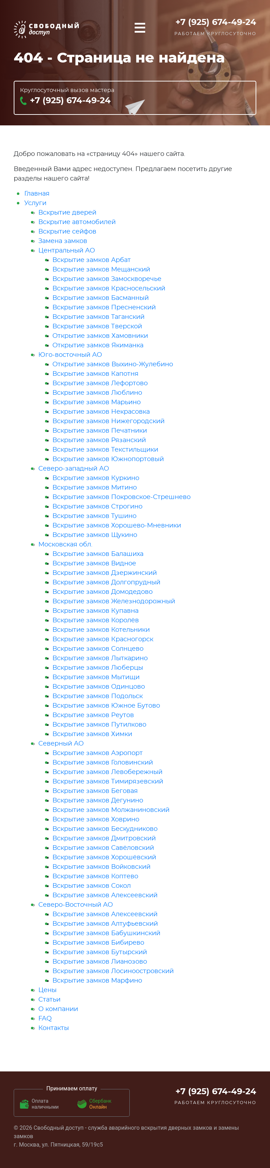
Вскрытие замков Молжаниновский (110, 810)
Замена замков (62, 241)
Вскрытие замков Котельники (101, 630)
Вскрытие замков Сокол (91, 886)
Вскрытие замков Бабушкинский (106, 933)
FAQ (45, 1019)
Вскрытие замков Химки (92, 734)
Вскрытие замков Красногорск (102, 639)
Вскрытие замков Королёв (95, 620)
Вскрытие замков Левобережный (107, 772)
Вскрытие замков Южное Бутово (106, 706)
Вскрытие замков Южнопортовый (108, 459)
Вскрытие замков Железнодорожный (113, 601)
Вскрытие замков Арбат (91, 260)
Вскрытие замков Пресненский (104, 307)
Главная (37, 194)
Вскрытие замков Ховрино (95, 819)
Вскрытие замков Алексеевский (105, 895)
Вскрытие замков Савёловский (103, 848)
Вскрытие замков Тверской (97, 326)
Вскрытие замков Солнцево (97, 649)
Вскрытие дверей (67, 213)
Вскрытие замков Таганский (98, 317)
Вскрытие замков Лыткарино (100, 658)
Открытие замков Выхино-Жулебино (112, 364)
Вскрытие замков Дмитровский (104, 838)
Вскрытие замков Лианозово (99, 962)
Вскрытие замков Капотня (95, 374)
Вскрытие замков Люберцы (97, 668)
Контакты (53, 1028)
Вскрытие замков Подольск (97, 696)
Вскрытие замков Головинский (102, 763)
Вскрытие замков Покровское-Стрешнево (121, 497)
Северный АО (61, 744)
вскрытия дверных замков (176, 1127)
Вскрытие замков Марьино (96, 402)
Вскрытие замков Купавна (95, 611)
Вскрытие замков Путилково (99, 725)
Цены (47, 990)
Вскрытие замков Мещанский (101, 270)
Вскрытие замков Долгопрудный (106, 582)
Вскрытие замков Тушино (94, 516)
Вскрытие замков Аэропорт (97, 753)
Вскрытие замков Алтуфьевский (105, 924)
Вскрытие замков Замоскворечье (106, 279)
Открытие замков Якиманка (97, 345)
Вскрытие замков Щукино (94, 535)
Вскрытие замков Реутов (93, 715)
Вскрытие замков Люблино (97, 393)
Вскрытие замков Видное (94, 563)
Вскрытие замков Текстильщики (105, 450)
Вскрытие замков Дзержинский (104, 573)
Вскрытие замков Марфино (97, 981)
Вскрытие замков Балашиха (97, 554)
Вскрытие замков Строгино (97, 507)
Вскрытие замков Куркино (95, 478)
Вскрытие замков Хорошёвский (104, 857)
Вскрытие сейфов (67, 232)
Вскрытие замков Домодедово (102, 592)
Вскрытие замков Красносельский (108, 289)
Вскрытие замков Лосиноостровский (113, 971)
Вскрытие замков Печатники (99, 431)
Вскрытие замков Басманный (100, 298)
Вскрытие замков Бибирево (98, 943)
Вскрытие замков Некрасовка (101, 412)
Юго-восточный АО (70, 355)
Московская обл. (65, 545)
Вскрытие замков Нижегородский (108, 421)
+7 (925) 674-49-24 (215, 22)
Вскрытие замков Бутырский (99, 952)
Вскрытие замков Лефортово (100, 383)
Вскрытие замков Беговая (95, 791)
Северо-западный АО (73, 469)
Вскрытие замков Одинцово (98, 687)
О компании (58, 1009)
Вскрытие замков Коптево (95, 876)
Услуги (35, 203)
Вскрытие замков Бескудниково (105, 829)
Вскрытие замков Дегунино (97, 801)
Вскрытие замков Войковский (101, 867)
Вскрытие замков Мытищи (96, 677)
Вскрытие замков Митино (94, 488)
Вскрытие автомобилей (77, 222)
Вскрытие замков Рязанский (99, 440)
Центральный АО (66, 251)
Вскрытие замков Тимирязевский (107, 782)
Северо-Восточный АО (75, 905)
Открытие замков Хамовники (100, 336)
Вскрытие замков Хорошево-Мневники (116, 526)
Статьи (49, 1000)
